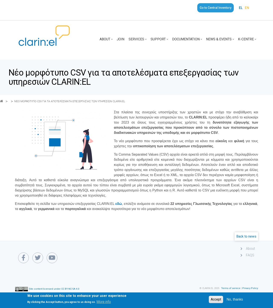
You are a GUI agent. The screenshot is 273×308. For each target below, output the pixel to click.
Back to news (246, 236)
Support (160, 40)
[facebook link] (23, 258)
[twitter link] (37, 258)
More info (104, 303)
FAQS (250, 255)
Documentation (187, 40)
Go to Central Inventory (215, 7)
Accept (216, 301)
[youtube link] (52, 258)
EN (247, 8)
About (106, 40)
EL (241, 8)
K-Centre (247, 40)
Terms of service (230, 288)
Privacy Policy (250, 288)
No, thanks (235, 300)
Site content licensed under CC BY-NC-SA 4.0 (54, 289)
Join (120, 39)
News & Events (220, 40)
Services (138, 40)
